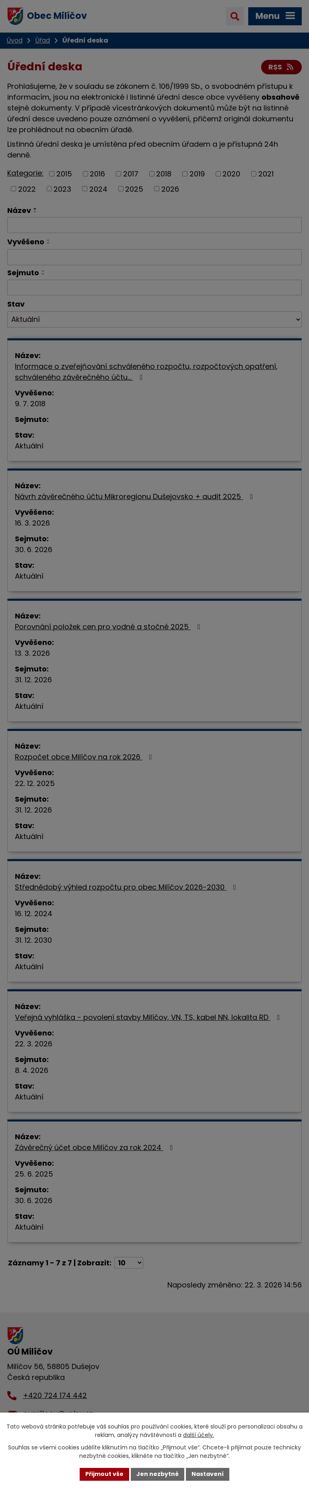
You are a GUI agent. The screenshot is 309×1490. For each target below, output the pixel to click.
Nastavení (208, 1474)
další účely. (198, 1435)
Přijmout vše (104, 1474)
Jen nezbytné (157, 1474)
